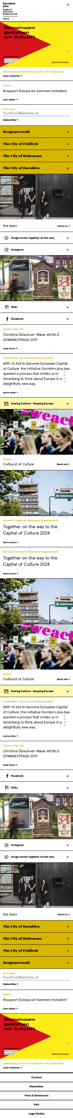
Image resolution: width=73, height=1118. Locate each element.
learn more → (68, 132)
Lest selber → (10, 99)
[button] (68, 51)
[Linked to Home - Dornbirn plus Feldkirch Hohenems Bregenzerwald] (10, 19)
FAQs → (67, 307)
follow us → (67, 249)
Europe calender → (67, 403)
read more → (10, 348)
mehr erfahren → (12, 76)
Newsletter (36, 1086)
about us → (64, 226)
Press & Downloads (36, 1095)
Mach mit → (63, 464)
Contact (36, 1077)
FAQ (36, 1104)
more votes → (10, 392)
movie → (67, 238)
